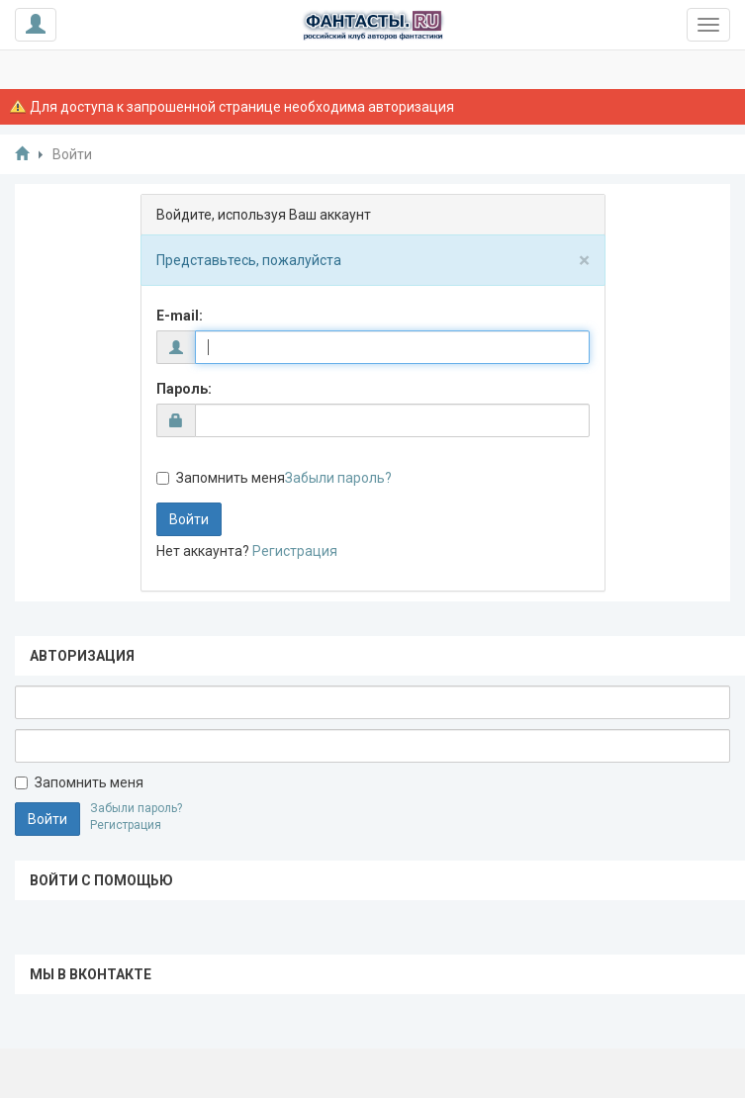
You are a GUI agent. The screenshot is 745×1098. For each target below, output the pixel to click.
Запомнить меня (220, 478)
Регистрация (294, 551)
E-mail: (179, 315)
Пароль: (184, 389)
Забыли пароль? (338, 478)
